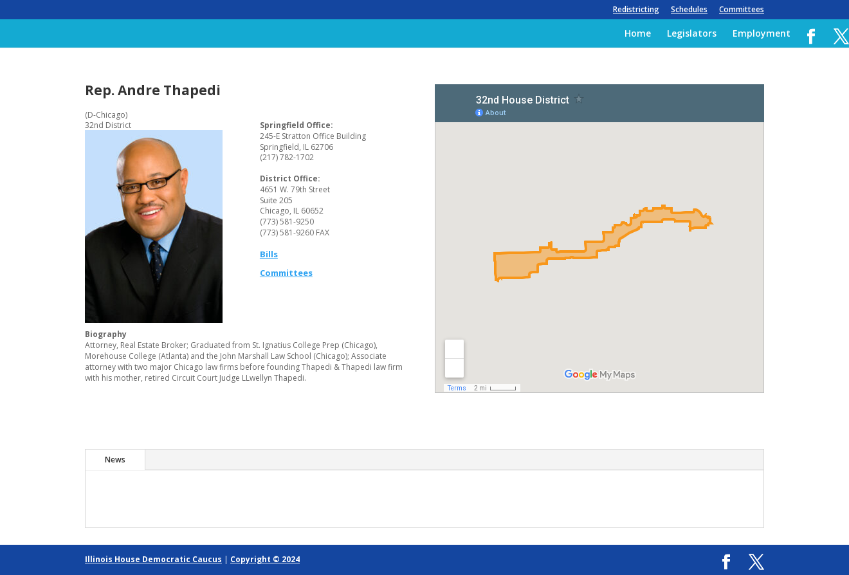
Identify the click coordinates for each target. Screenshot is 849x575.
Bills (269, 254)
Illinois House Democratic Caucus (153, 559)
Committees (741, 10)
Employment (761, 34)
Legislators (692, 34)
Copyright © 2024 (265, 559)
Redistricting (636, 10)
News (115, 459)
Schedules (689, 10)
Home (638, 34)
